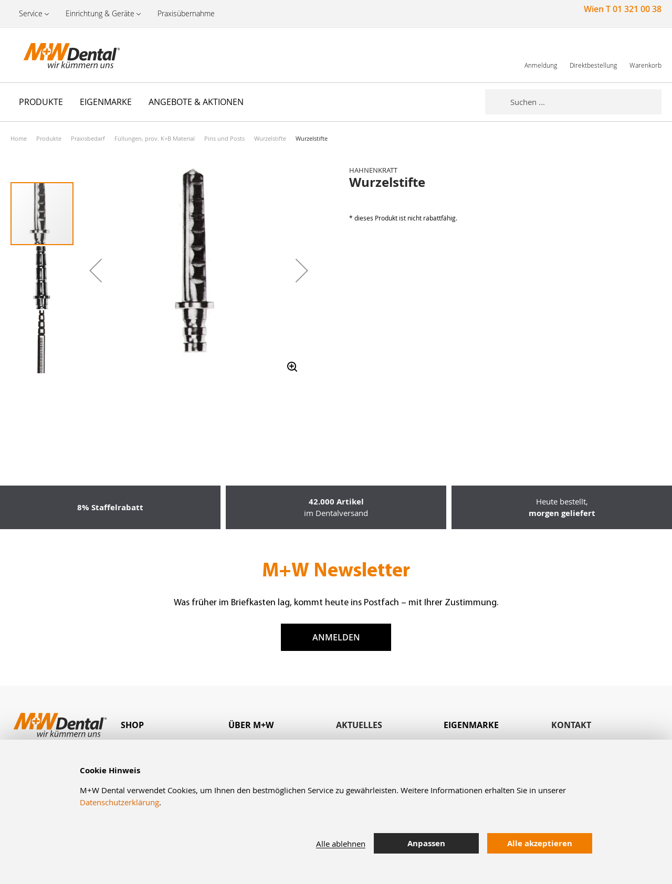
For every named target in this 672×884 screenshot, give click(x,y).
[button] (96, 270)
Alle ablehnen (340, 843)
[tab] (174, 725)
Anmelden (336, 637)
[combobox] (586, 101)
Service (31, 13)
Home (18, 138)
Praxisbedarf (88, 138)
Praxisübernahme (186, 13)
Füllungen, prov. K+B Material (154, 138)
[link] (540, 55)
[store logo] (63, 55)
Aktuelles (359, 725)
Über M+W (251, 725)
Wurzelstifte (270, 138)
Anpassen (426, 843)
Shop (132, 725)
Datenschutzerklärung (119, 802)
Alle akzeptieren (539, 843)
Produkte (48, 138)
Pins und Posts (224, 138)
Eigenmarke (471, 725)
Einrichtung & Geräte (100, 13)
